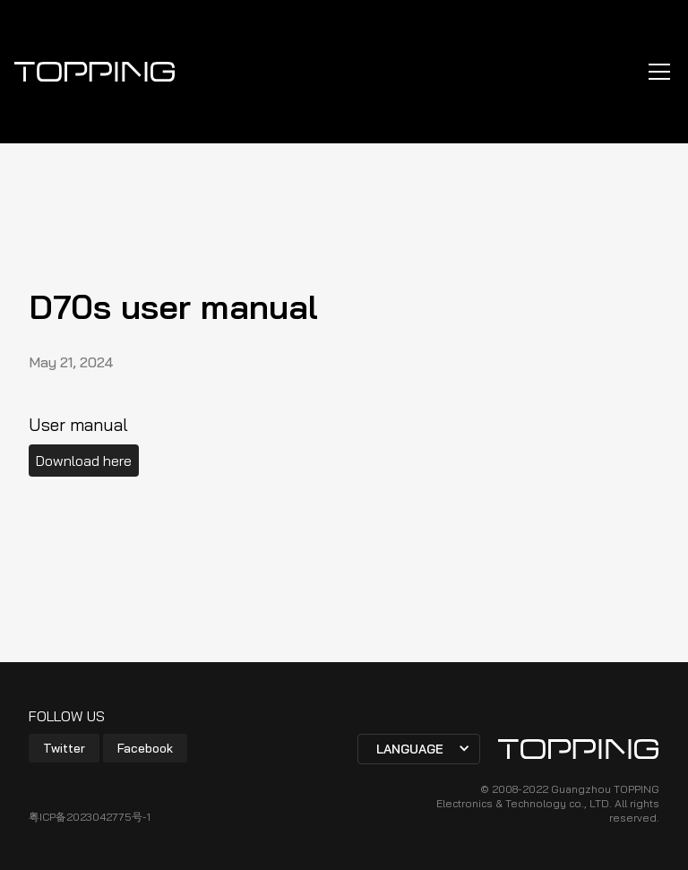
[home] (95, 72)
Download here (84, 460)
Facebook (145, 747)
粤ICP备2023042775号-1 (89, 816)
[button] (656, 71)
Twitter (64, 747)
